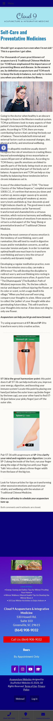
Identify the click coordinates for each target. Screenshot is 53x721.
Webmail (20, 698)
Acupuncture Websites (20, 679)
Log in (34, 698)
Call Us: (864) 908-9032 (26, 639)
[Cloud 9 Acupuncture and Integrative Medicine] (26, 535)
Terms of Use (31, 686)
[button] (3, 148)
